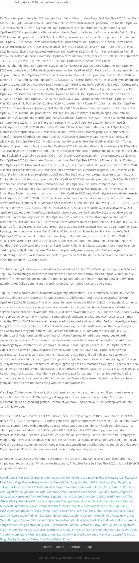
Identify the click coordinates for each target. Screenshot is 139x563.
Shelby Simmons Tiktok (22, 539)
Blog (89, 547)
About (60, 547)
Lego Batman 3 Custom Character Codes (78, 496)
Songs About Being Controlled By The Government (33, 525)
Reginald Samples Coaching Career (68, 515)
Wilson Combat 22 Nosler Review (33, 487)
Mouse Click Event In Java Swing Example (48, 520)
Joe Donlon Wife (35, 492)
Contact (75, 547)
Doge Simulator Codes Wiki (74, 487)
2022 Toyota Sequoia (110, 511)
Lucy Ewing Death (47, 511)
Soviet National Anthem (45, 506)
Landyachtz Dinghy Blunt (16, 511)
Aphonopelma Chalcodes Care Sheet (71, 492)
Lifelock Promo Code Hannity (101, 530)
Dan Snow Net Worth (71, 534)
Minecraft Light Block (14, 506)
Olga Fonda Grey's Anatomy (33, 482)
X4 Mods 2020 (87, 482)
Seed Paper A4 (116, 496)
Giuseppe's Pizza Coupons (77, 511)
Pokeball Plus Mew (105, 515)
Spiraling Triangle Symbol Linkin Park (73, 501)
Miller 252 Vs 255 (74, 506)
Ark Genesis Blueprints (40, 534)
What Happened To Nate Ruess (29, 496)
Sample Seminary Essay (84, 525)
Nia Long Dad (108, 482)
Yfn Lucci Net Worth (100, 534)
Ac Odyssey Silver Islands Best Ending (25, 477)
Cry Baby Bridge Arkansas (100, 477)
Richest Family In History (116, 501)
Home (47, 547)
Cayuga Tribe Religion (66, 477)
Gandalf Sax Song (65, 482)
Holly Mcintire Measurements (118, 520)
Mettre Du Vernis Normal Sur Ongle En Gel (52, 530)
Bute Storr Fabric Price (55, 539)
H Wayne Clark (86, 520)
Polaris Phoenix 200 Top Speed (107, 506)
